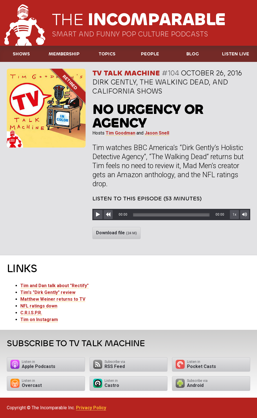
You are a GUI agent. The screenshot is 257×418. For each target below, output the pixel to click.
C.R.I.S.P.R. (31, 312)
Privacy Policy (91, 407)
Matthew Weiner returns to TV (52, 299)
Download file (116, 232)
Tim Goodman (120, 133)
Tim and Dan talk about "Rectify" (54, 285)
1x (234, 214)
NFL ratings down (38, 306)
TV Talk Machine (126, 73)
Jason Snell (157, 133)
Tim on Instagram (39, 319)
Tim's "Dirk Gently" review (47, 292)
